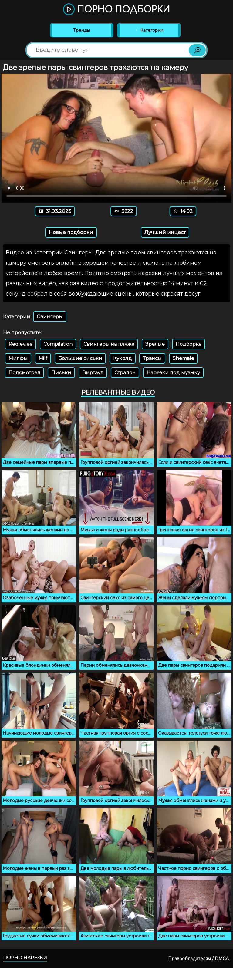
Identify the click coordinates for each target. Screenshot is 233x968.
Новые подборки (71, 232)
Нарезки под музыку (173, 372)
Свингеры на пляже (108, 344)
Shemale (183, 358)
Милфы (18, 358)
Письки (61, 372)
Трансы (152, 358)
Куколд (122, 358)
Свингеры (50, 316)
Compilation (58, 344)
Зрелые (155, 344)
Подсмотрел (24, 372)
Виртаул (92, 372)
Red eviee (20, 344)
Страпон (125, 372)
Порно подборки (116, 10)
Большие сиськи (80, 358)
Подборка (188, 344)
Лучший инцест (165, 232)
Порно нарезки (25, 957)
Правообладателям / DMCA (198, 958)
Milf (43, 358)
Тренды (81, 30)
